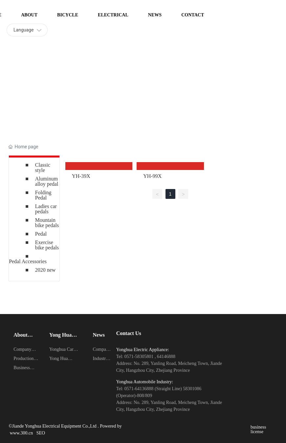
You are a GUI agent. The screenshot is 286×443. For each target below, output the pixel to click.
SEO (40, 433)
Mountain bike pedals (47, 222)
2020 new (45, 270)
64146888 (166, 356)
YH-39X (81, 176)
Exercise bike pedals (47, 245)
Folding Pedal (43, 195)
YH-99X (152, 176)
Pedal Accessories (28, 261)
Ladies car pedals (46, 208)
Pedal (41, 234)
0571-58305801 (139, 356)
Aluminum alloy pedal (46, 181)
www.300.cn (23, 433)
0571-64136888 (139, 388)
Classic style (42, 167)
